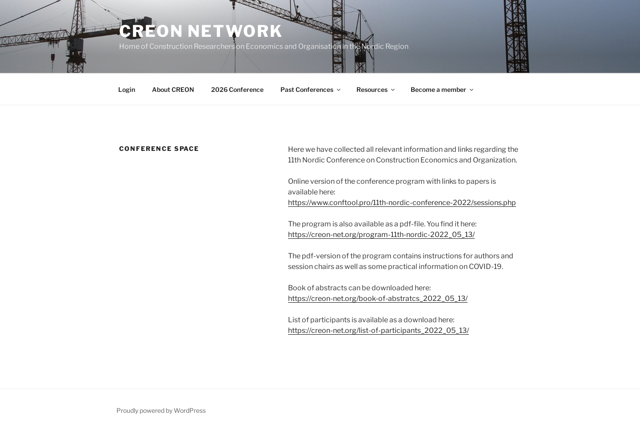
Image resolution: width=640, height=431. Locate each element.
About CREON (173, 89)
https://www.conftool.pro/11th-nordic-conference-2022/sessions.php (402, 202)
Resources (376, 89)
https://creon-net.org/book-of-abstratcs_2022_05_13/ (378, 298)
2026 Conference (237, 89)
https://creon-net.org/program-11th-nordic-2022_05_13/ (381, 234)
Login (126, 89)
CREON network (201, 31)
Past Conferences (311, 89)
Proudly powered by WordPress (161, 410)
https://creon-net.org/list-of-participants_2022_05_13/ (378, 330)
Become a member (443, 89)
